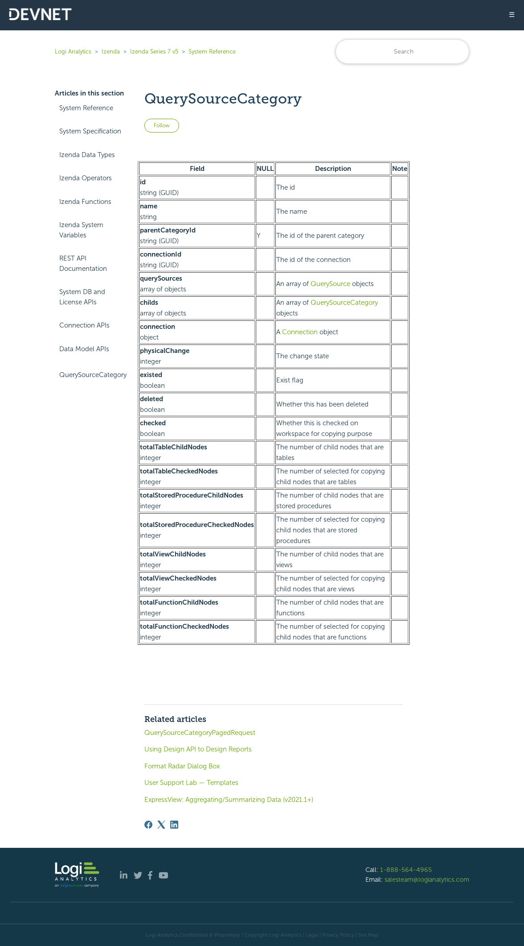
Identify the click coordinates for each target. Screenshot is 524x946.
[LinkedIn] (174, 825)
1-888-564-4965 (406, 870)
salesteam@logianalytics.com (427, 879)
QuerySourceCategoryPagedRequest (199, 733)
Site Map (368, 935)
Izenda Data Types (87, 155)
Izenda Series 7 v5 (154, 51)
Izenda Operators (85, 178)
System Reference (212, 51)
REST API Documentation (83, 263)
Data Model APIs (84, 349)
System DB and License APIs (82, 297)
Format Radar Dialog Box (182, 766)
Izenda (111, 51)
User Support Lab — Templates (191, 783)
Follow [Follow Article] (162, 125)
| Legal (310, 935)
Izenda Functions (85, 202)
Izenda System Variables (81, 230)
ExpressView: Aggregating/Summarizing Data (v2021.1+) (228, 800)
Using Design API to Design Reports (198, 749)
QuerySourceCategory (93, 375)
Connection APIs (84, 325)
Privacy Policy (338, 935)
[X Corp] (161, 825)
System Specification (90, 131)
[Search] (402, 51)
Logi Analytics (73, 51)
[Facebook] (148, 825)
